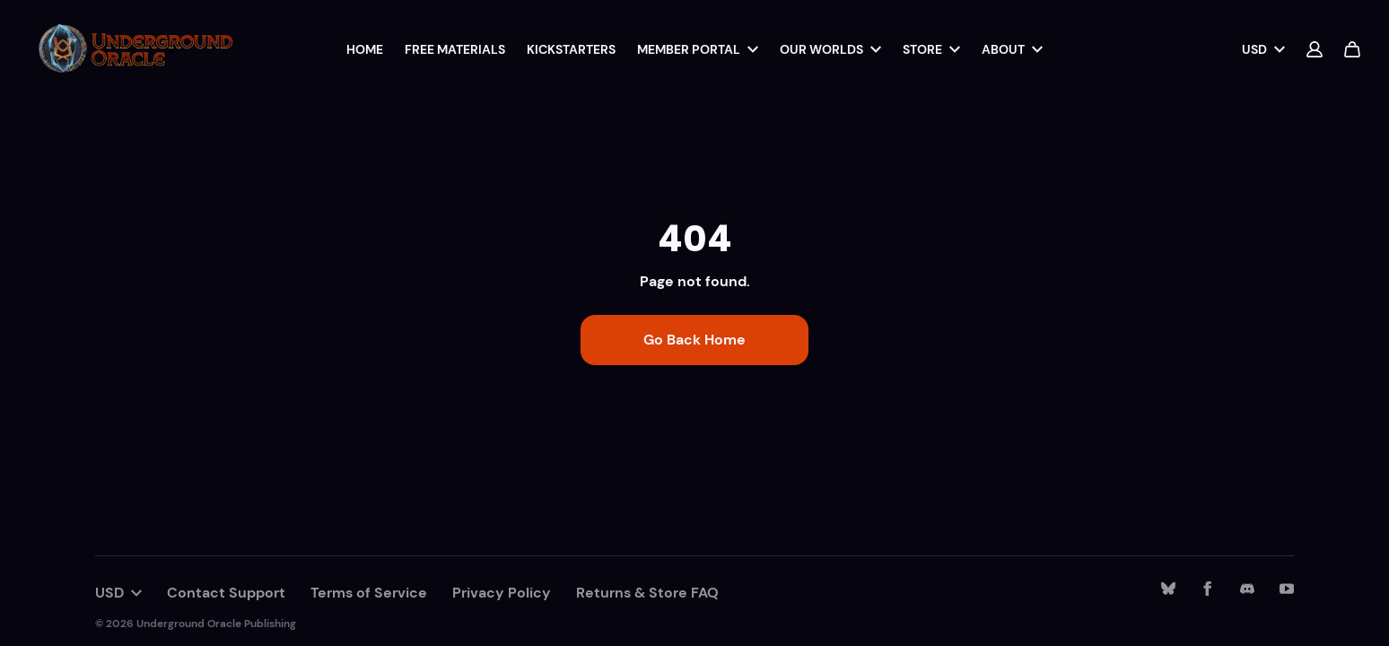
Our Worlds (830, 49)
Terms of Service (368, 592)
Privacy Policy (501, 592)
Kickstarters (571, 49)
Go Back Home (694, 339)
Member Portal (697, 49)
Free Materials (455, 49)
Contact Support (226, 592)
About (1012, 49)
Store (931, 49)
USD (1263, 49)
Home (364, 49)
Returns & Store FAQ (647, 592)
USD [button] (118, 592)
